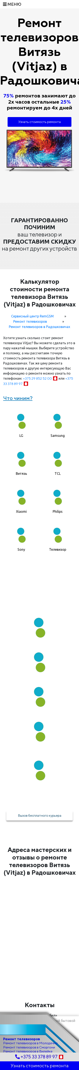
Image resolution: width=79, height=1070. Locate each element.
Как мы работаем (40, 600)
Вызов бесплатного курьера (39, 816)
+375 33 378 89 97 (39, 1057)
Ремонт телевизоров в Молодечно (30, 1043)
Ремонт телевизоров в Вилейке (27, 1051)
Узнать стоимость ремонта (39, 122)
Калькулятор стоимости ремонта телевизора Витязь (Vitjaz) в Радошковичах (40, 293)
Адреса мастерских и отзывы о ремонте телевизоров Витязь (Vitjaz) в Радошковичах (40, 861)
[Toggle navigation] (12, 4)
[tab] (21, 423)
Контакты (40, 1005)
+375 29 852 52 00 (41, 378)
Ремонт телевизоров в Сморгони (29, 1047)
